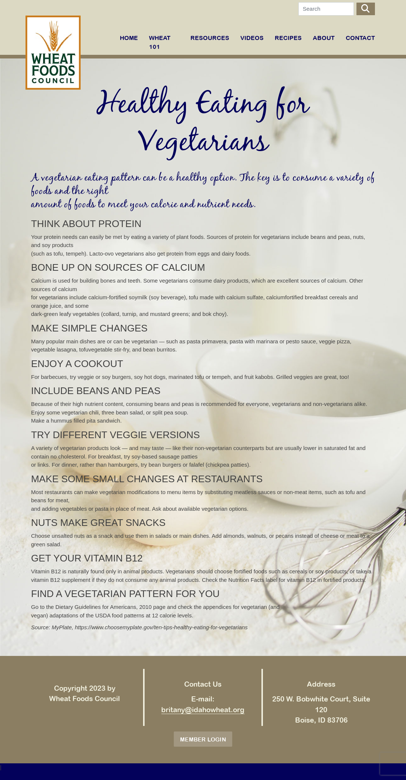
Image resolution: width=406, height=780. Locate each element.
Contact (360, 37)
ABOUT (324, 37)
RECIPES (288, 37)
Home (129, 37)
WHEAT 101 (159, 42)
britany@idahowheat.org (202, 710)
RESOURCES (209, 37)
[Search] (326, 9)
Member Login (203, 739)
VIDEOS (252, 37)
